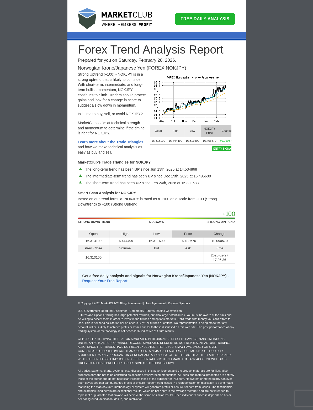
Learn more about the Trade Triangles (111, 142)
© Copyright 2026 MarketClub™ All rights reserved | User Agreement (122, 303)
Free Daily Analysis (205, 19)
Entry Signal (223, 148)
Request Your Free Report (105, 281)
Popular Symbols (179, 303)
